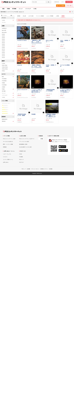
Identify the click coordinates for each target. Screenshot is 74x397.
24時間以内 (4, 28)
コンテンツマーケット (17, 2)
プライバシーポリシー (35, 168)
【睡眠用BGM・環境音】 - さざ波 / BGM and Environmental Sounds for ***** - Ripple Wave (37, 42)
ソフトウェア (28, 8)
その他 (34, 8)
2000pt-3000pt (5, 68)
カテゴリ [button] (8, 74)
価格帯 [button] (8, 61)
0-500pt (3, 63)
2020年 (3, 44)
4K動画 (3, 82)
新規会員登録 (69, 1)
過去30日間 (4, 32)
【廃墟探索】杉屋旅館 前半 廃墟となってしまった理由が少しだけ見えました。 (51, 115)
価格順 (63, 16)
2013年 (3, 55)
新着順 (18, 16)
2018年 (3, 47)
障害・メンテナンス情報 (8, 144)
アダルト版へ (69, 5)
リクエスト (5, 156)
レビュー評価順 (49, 16)
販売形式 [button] (8, 116)
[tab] (45, 16)
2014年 (8, 54)
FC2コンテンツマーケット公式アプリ (26, 138)
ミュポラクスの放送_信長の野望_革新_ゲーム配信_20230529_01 (37, 91)
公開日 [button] (8, 26)
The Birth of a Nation (22, 40)
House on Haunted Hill (22, 90)
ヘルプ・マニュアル (7, 154)
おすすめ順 (31, 16)
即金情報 (33, 114)
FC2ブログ (21, 162)
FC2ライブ (21, 159)
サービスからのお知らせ (8, 141)
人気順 (57, 16)
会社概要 (28, 168)
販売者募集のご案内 (23, 144)
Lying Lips (19, 65)
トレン (48, 48)
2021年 (3, 42)
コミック (21, 8)
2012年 (3, 57)
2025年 (3, 36)
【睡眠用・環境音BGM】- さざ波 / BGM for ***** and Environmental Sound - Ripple (37, 66)
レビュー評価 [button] (8, 100)
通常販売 (8, 121)
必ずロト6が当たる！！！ (49, 41)
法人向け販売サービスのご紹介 (25, 147)
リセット (12, 15)
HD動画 (3, 86)
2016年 (3, 50)
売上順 (24, 16)
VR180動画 (4, 78)
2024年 (3, 37)
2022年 (3, 40)
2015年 (3, 52)
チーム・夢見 (63, 48)
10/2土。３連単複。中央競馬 (65, 41)
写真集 (8, 8)
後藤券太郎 (48, 97)
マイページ (57, 1)
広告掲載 (50, 168)
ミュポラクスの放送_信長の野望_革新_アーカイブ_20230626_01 (65, 91)
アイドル (3, 22)
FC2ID (20, 154)
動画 (3, 8)
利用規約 (5, 147)
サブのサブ (34, 48)
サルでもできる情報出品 (65, 66)
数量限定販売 (4, 119)
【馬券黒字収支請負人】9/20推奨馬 (50, 90)
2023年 (3, 39)
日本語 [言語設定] (41, 138)
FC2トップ (24, 168)
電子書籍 (14, 8)
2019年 (3, 45)
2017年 (3, 49)
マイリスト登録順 (40, 16)
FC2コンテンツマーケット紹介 (9, 138)
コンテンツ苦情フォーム (8, 159)
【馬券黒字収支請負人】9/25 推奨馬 (21, 115)
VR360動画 (4, 80)
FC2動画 (21, 156)
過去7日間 (4, 30)
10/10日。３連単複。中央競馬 (51, 66)
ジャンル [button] (8, 18)
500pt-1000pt (4, 65)
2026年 (3, 34)
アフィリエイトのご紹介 (24, 141)
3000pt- (8, 71)
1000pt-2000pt (5, 67)
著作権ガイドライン (44, 168)
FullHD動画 (4, 84)
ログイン (63, 1)
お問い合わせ (5, 162)
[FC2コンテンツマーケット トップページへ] (12, 131)
